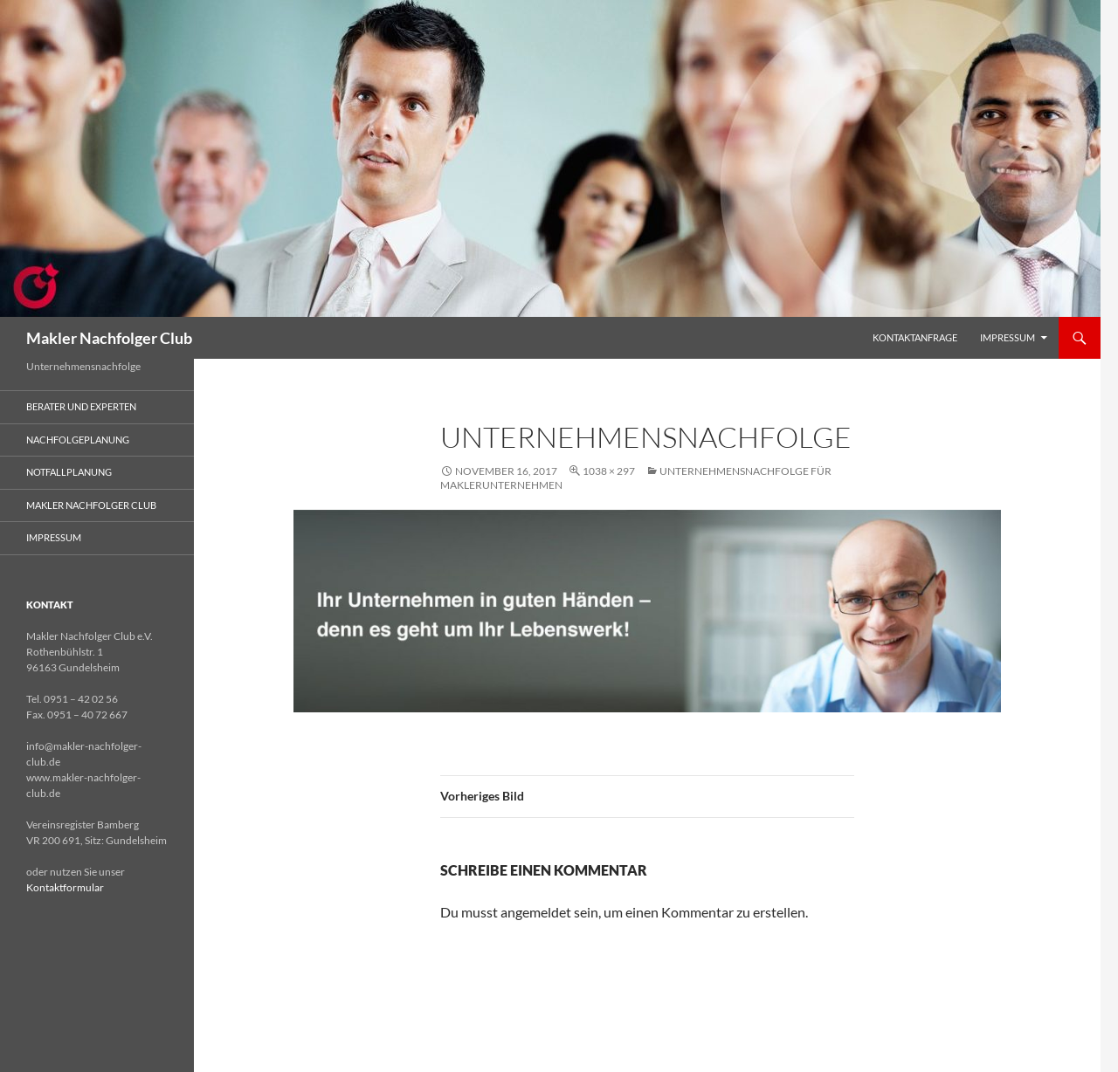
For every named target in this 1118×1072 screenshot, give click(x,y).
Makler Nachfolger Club (109, 337)
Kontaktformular (65, 887)
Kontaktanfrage (915, 337)
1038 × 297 (609, 471)
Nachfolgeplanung (77, 439)
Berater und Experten (81, 406)
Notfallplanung (69, 472)
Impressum (1007, 337)
